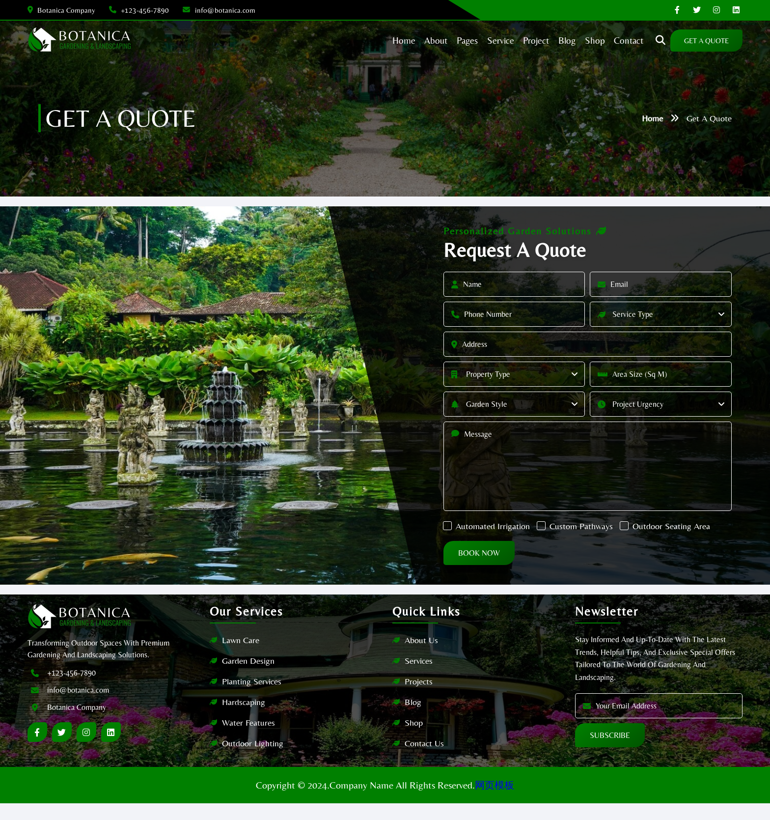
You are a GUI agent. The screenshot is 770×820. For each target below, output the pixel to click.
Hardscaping (249, 718)
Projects (419, 698)
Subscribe (604, 752)
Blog (413, 718)
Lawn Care (246, 656)
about (407, 40)
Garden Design (254, 677)
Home (652, 118)
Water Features (254, 739)
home (373, 40)
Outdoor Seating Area (533, 542)
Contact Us (424, 760)
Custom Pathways (620, 525)
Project (512, 40)
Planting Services (257, 698)
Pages (440, 40)
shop (575, 40)
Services (419, 677)
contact (610, 40)
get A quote (692, 40)
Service (475, 40)
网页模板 (494, 801)
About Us (421, 656)
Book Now (518, 569)
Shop (414, 739)
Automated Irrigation (532, 525)
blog (545, 40)
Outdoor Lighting (258, 760)
